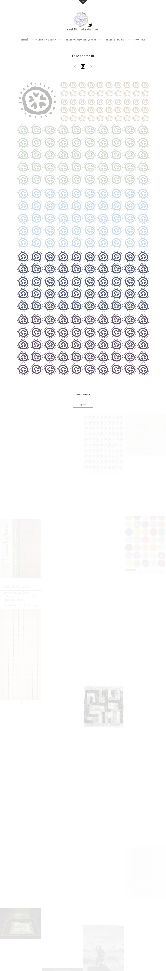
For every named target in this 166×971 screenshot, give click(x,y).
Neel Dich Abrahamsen (83, 29)
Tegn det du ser (115, 39)
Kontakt (140, 39)
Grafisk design (46, 39)
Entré (24, 39)
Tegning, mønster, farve (81, 39)
